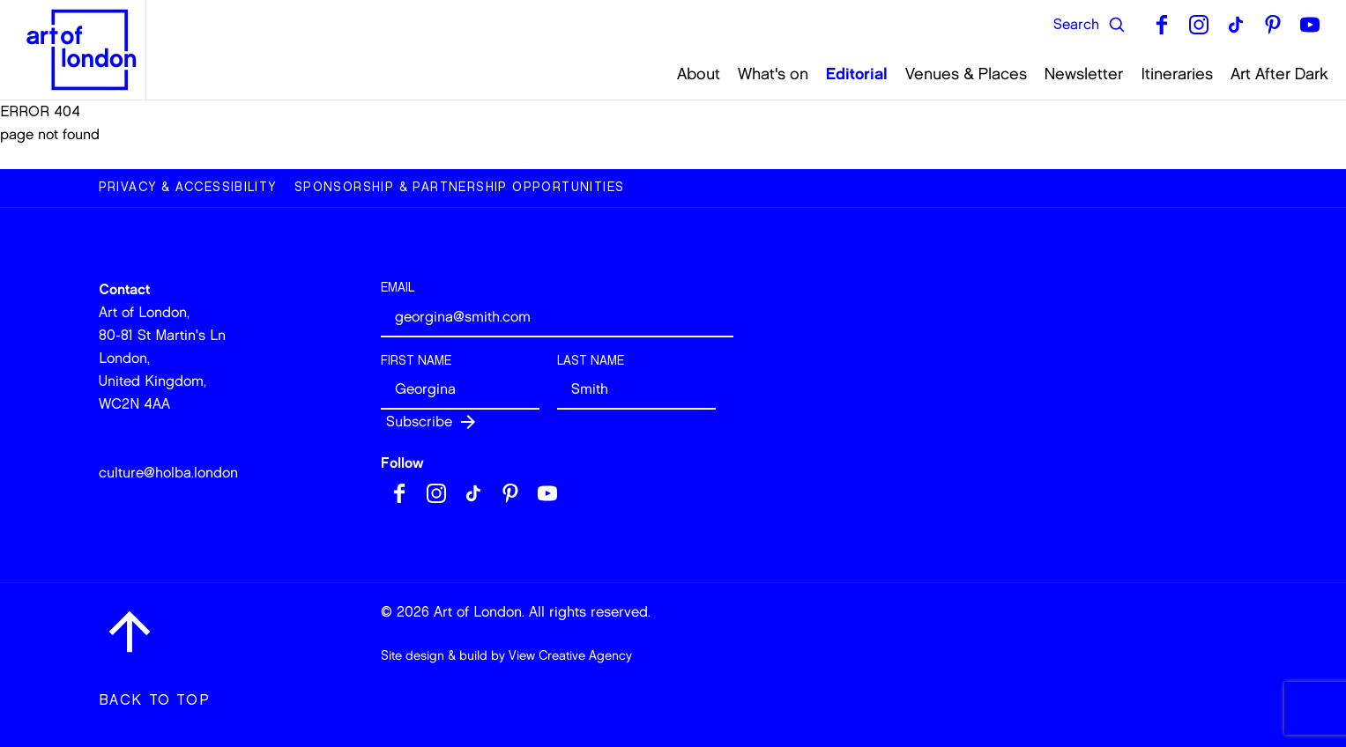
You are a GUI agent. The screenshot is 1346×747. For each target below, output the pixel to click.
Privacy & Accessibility (188, 187)
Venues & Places (966, 74)
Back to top (155, 700)
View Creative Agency (570, 655)
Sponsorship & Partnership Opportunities (459, 187)
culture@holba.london (168, 472)
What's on (773, 74)
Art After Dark (1279, 74)
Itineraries (1177, 74)
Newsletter (1084, 74)
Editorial (857, 74)
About (698, 74)
